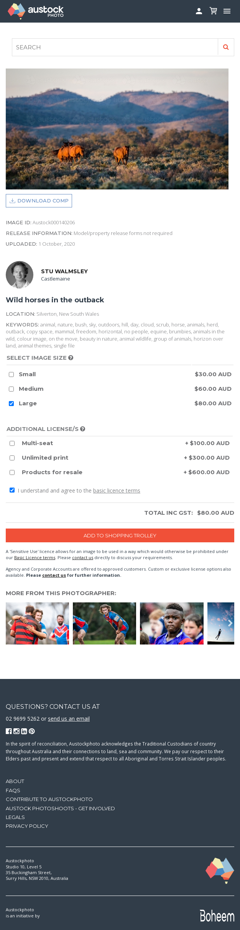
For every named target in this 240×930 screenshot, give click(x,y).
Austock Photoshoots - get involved (60, 808)
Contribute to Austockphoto (49, 799)
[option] (39, 623)
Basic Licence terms (34, 557)
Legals (15, 817)
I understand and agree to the (75, 490)
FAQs (13, 790)
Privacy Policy (27, 826)
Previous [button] (9, 623)
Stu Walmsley (64, 271)
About (15, 781)
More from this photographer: (61, 593)
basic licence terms (116, 490)
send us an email (69, 718)
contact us (82, 557)
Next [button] (230, 623)
